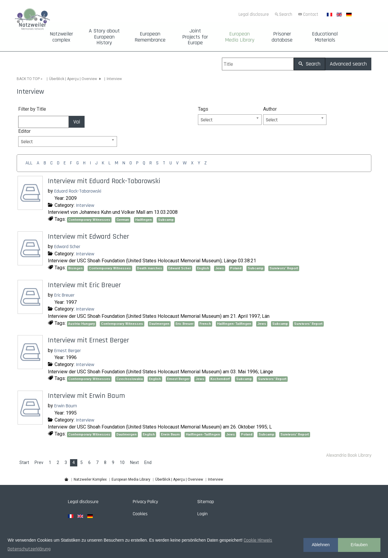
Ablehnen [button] (320, 544)
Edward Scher (67, 247)
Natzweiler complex (61, 37)
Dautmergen (159, 324)
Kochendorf (220, 379)
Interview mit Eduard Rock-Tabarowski (104, 181)
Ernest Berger (67, 351)
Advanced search (348, 63)
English (203, 268)
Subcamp (166, 220)
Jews (219, 268)
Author (270, 109)
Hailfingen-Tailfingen (234, 324)
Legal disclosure (254, 14)
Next (134, 462)
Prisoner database (282, 37)
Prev (39, 462)
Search (285, 14)
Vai (76, 121)
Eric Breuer (64, 295)
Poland (236, 268)
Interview (85, 205)
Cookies (140, 514)
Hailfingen (143, 220)
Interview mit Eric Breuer (84, 285)
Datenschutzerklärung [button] (29, 549)
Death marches (149, 268)
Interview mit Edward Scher (88, 236)
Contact (310, 14)
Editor (24, 131)
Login (202, 514)
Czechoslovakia (129, 379)
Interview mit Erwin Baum (86, 395)
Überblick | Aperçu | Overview (73, 79)
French (205, 324)
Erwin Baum (65, 406)
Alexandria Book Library (348, 455)
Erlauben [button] (359, 544)
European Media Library (239, 37)
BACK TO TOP (28, 79)
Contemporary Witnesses (89, 220)
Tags (203, 109)
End (148, 462)
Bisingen (75, 268)
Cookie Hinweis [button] (258, 540)
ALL (28, 163)
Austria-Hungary (81, 324)
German (122, 220)
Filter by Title (32, 109)
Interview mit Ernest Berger (88, 340)
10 (122, 462)
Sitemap (205, 502)
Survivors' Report (283, 268)
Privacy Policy (145, 502)
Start (24, 462)
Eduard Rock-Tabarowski (77, 191)
